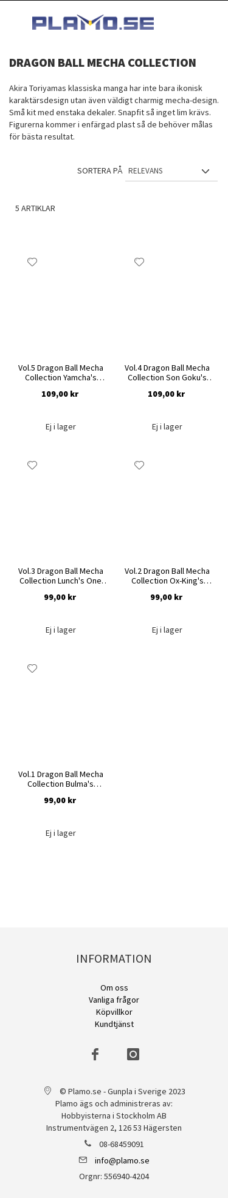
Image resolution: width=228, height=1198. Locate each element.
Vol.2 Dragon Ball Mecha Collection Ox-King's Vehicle (167, 576)
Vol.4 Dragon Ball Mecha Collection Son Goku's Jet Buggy (167, 372)
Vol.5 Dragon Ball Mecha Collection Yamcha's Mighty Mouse (60, 372)
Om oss (114, 987)
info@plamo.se (122, 1160)
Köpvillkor (114, 1011)
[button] (32, 262)
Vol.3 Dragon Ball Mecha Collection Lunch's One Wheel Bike (60, 576)
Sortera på (99, 170)
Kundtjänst (114, 1023)
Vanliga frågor (114, 999)
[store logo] (93, 22)
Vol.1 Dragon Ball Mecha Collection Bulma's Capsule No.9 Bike (60, 779)
